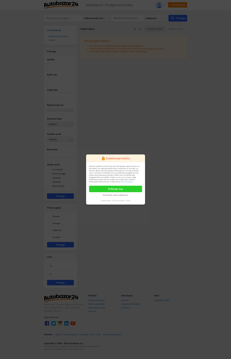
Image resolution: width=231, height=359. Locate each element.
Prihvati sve (115, 189)
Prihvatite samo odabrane (115, 195)
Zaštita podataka (126, 182)
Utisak (128, 200)
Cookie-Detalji (105, 200)
